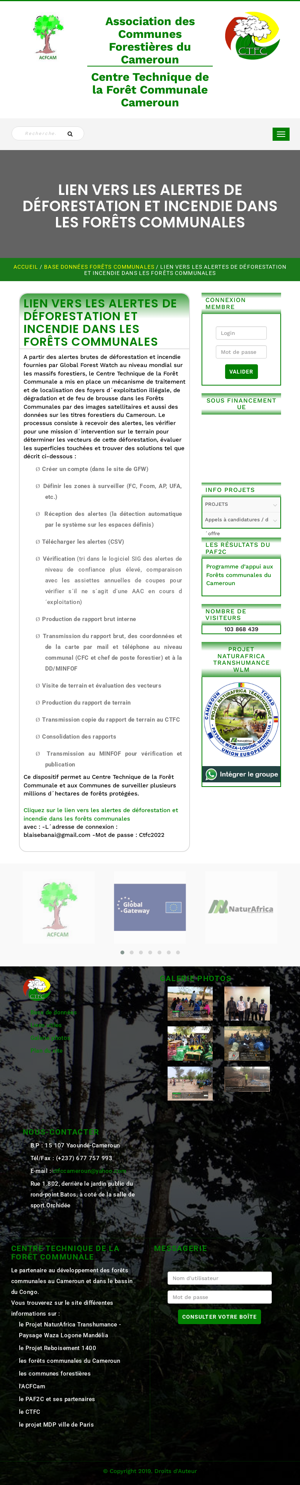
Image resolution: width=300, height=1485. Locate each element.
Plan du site (47, 1050)
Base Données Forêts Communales (100, 267)
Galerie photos (51, 1037)
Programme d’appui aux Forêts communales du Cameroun (239, 575)
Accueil (27, 267)
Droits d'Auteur (175, 1471)
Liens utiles (46, 1025)
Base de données (54, 1012)
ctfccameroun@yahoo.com (90, 1171)
